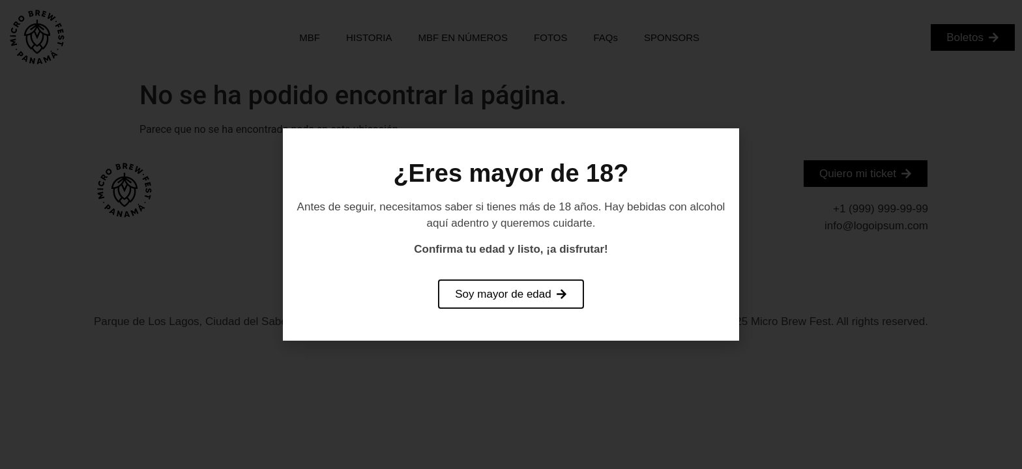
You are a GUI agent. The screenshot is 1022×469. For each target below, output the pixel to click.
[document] (511, 234)
